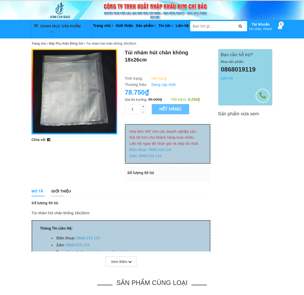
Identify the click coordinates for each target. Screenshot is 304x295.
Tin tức (165, 26)
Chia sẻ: (39, 140)
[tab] (37, 191)
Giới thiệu (124, 26)
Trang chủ (103, 26)
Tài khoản (260, 24)
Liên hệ (182, 26)
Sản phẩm (146, 26)
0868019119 (238, 69)
